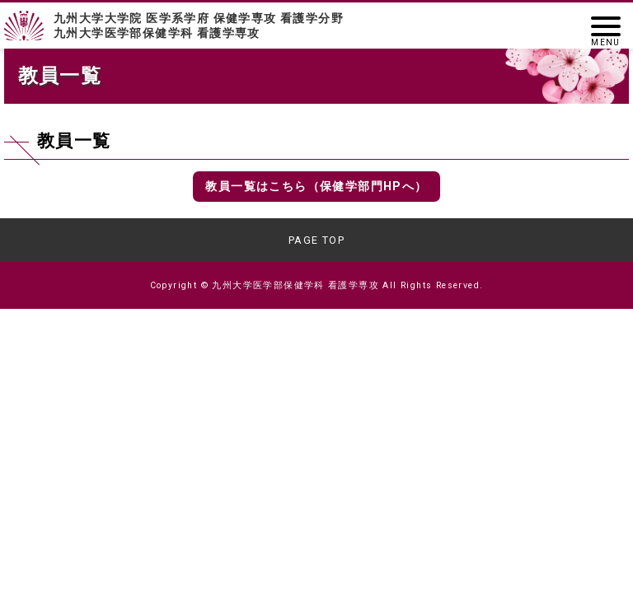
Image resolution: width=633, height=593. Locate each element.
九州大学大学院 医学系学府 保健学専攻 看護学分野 (316, 26)
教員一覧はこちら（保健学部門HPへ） (316, 186)
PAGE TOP (316, 240)
